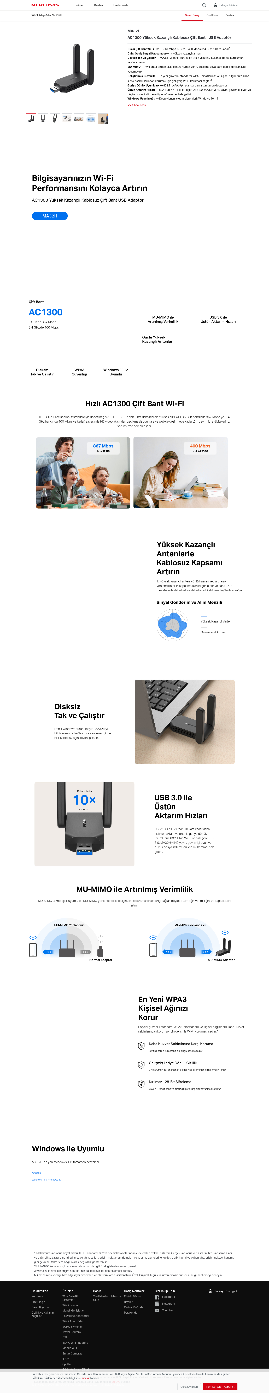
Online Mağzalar (134, 1307)
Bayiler (128, 1301)
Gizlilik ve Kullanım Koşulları (43, 1314)
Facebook (165, 1297)
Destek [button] (98, 5)
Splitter (67, 1364)
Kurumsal (37, 1296)
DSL (65, 1337)
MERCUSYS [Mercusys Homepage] (45, 5)
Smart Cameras (72, 1353)
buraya (85, 1378)
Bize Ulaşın (38, 1301)
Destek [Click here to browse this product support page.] (229, 15)
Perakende (130, 1312)
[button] (112, 118)
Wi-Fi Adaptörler (41, 15)
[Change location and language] (225, 5)
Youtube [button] (164, 1310)
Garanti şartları (41, 1307)
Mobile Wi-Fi (70, 1348)
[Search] (204, 5)
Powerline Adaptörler (75, 1315)
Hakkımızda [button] (120, 5)
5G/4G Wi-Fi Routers (75, 1342)
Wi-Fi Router (70, 1305)
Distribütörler (132, 1296)
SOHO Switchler (72, 1326)
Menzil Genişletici (73, 1310)
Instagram (165, 1304)
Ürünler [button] (79, 5)
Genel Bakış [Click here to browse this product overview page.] (192, 15)
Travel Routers (71, 1332)
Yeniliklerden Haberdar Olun (107, 1298)
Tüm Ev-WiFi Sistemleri (70, 1298)
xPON (65, 1358)
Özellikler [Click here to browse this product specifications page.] (212, 15)
